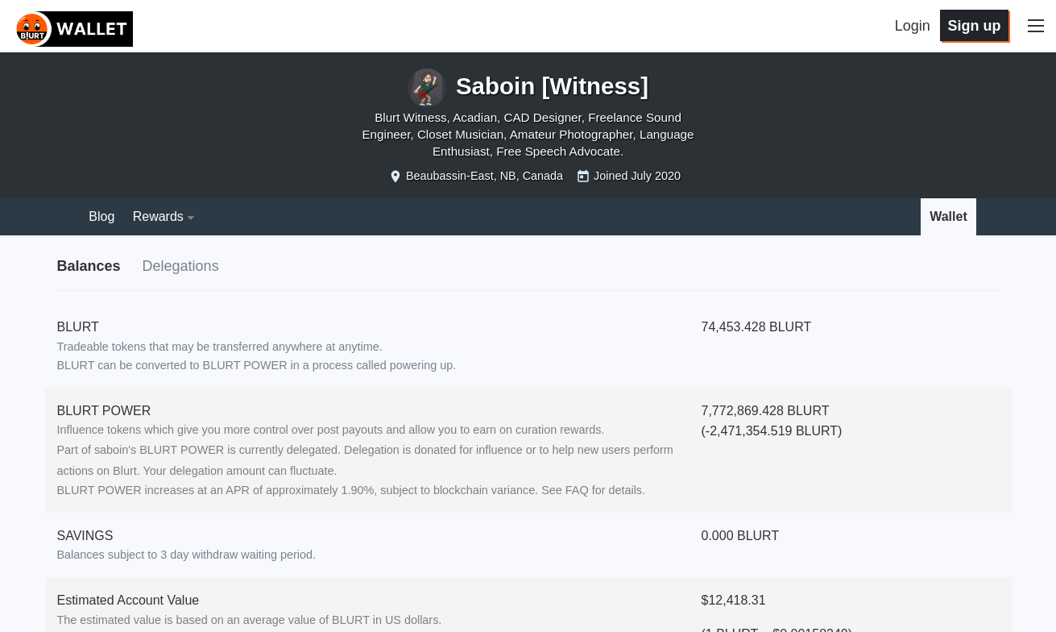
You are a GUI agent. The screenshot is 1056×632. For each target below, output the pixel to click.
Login (912, 26)
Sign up (973, 26)
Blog (101, 216)
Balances (89, 266)
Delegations (181, 266)
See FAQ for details (591, 490)
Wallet (948, 216)
